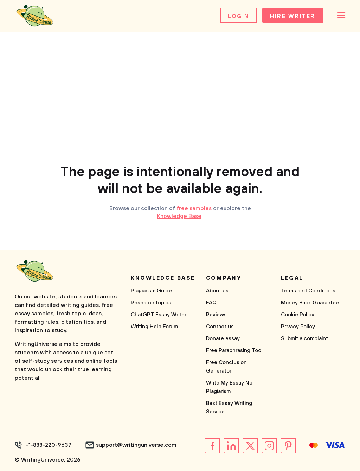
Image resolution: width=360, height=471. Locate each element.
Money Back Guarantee (310, 302)
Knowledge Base (179, 216)
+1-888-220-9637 (48, 445)
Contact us (220, 326)
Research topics (151, 302)
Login (238, 16)
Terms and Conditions (308, 291)
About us (217, 291)
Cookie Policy (297, 314)
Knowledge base (163, 278)
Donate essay (223, 338)
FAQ (211, 302)
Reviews (216, 314)
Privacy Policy (298, 326)
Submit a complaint (304, 338)
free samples (194, 208)
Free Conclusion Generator (226, 366)
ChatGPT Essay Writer (158, 314)
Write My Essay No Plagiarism (229, 387)
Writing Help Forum (154, 326)
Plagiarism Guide (151, 291)
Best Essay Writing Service (229, 407)
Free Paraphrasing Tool (234, 350)
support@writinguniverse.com (136, 445)
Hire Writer (292, 16)
